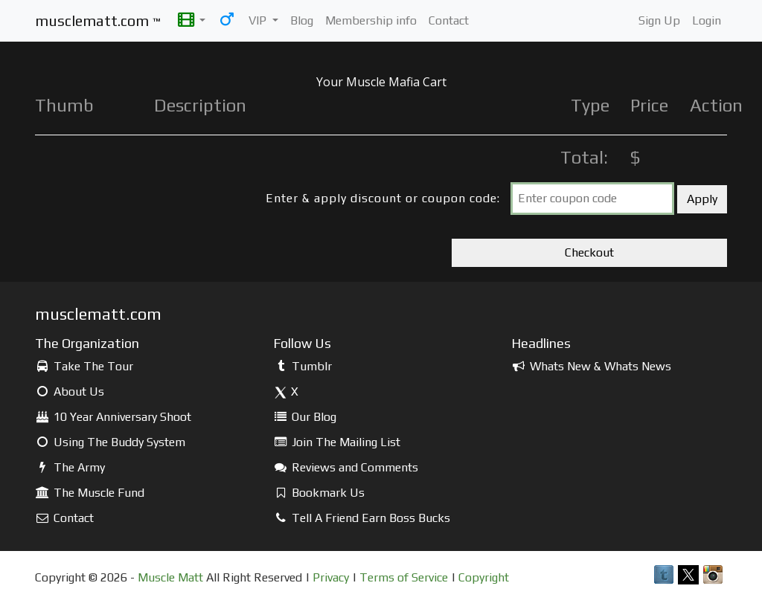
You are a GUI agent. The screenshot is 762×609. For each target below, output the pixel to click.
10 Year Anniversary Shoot (113, 417)
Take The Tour (84, 366)
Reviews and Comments (345, 467)
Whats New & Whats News (591, 366)
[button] (191, 21)
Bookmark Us (319, 493)
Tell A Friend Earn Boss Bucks (361, 518)
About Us (69, 391)
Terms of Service (403, 577)
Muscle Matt (170, 577)
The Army (70, 467)
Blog (301, 20)
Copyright (483, 577)
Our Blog (304, 417)
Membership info (371, 20)
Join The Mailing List (336, 442)
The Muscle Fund (89, 493)
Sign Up (659, 20)
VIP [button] (259, 20)
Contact (449, 20)
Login (706, 20)
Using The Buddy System (110, 442)
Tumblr (302, 366)
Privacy (331, 577)
